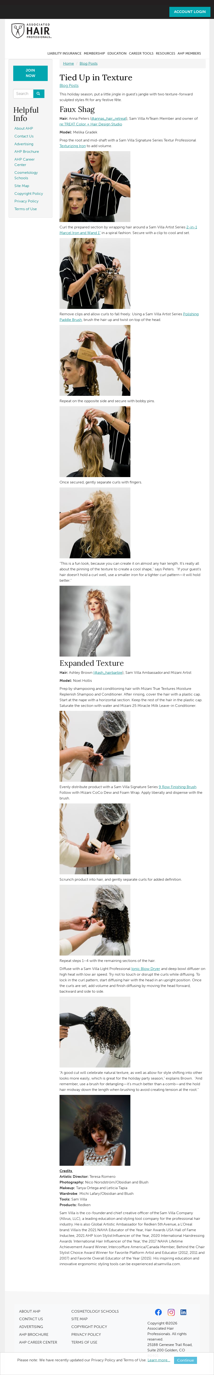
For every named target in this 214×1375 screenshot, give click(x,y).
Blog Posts (89, 63)
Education (117, 53)
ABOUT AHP (29, 1311)
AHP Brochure (26, 151)
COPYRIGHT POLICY (89, 1326)
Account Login (190, 11)
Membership (94, 53)
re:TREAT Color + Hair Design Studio (91, 124)
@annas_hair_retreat (108, 118)
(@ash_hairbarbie (107, 672)
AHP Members (189, 53)
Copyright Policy (28, 193)
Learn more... (159, 1360)
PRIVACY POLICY (86, 1334)
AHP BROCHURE (33, 1334)
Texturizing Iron (73, 146)
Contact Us (24, 136)
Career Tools (141, 53)
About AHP (23, 128)
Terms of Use (25, 209)
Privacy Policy (26, 201)
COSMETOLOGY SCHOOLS (95, 1311)
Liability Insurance (64, 53)
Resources (165, 53)
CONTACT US (31, 1319)
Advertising (23, 144)
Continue (185, 1360)
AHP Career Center (24, 162)
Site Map (21, 186)
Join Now (30, 73)
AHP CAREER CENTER (38, 1342)
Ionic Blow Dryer (145, 968)
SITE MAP (79, 1319)
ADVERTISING (31, 1326)
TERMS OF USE (84, 1342)
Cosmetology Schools (26, 175)
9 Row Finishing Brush (177, 787)
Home (68, 63)
